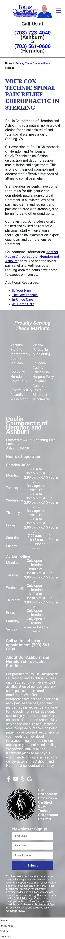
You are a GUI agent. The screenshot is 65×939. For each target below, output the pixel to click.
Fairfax (38, 390)
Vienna (38, 345)
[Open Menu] (59, 10)
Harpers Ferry (43, 377)
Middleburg (41, 354)
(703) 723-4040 (32, 33)
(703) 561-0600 (32, 46)
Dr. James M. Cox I (45, 904)
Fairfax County (21, 390)
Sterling (16, 350)
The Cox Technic (25, 295)
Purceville (40, 350)
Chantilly (16, 395)
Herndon (17, 377)
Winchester (41, 399)
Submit (32, 865)
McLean (16, 363)
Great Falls (18, 381)
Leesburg (17, 372)
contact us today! (41, 766)
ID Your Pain (21, 290)
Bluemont (40, 395)
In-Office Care (22, 299)
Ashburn (16, 345)
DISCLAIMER (20, 898)
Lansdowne (41, 372)
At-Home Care (23, 304)
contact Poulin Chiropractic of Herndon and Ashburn (32, 256)
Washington (19, 399)
